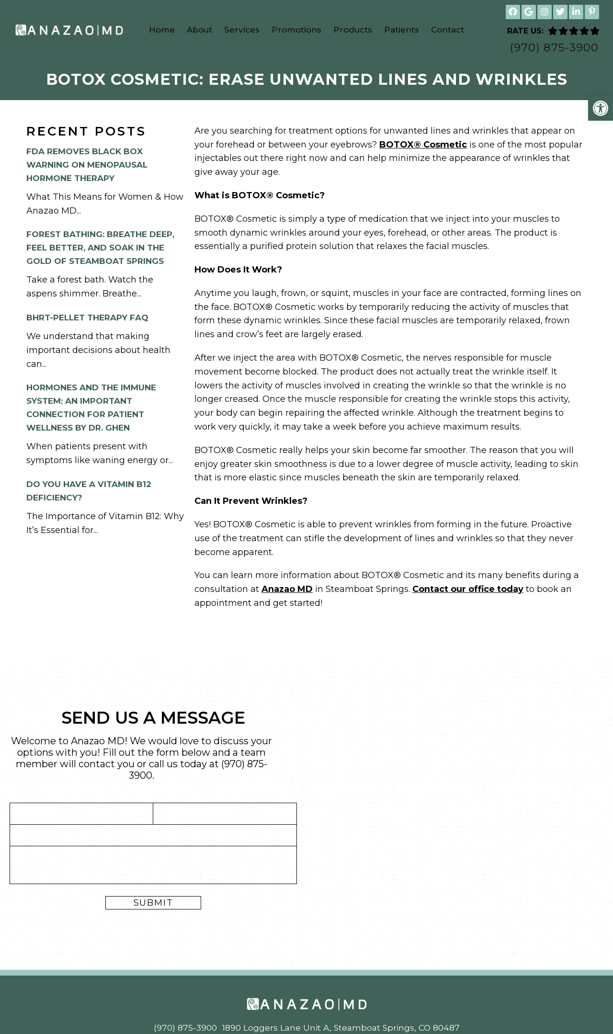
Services (242, 29)
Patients (401, 29)
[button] (600, 108)
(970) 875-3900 (554, 47)
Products (352, 29)
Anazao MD (287, 590)
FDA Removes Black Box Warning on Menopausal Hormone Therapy (87, 166)
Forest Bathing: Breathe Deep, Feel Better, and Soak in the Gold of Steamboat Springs (100, 248)
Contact (447, 29)
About (199, 29)
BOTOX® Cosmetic (423, 145)
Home (162, 29)
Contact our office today (467, 590)
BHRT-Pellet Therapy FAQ (87, 318)
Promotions (296, 29)
